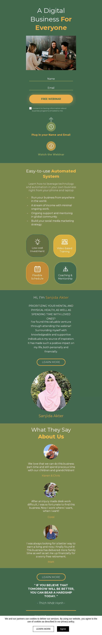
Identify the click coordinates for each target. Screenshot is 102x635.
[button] (51, 362)
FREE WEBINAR (51, 99)
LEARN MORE (43, 629)
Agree (63, 629)
